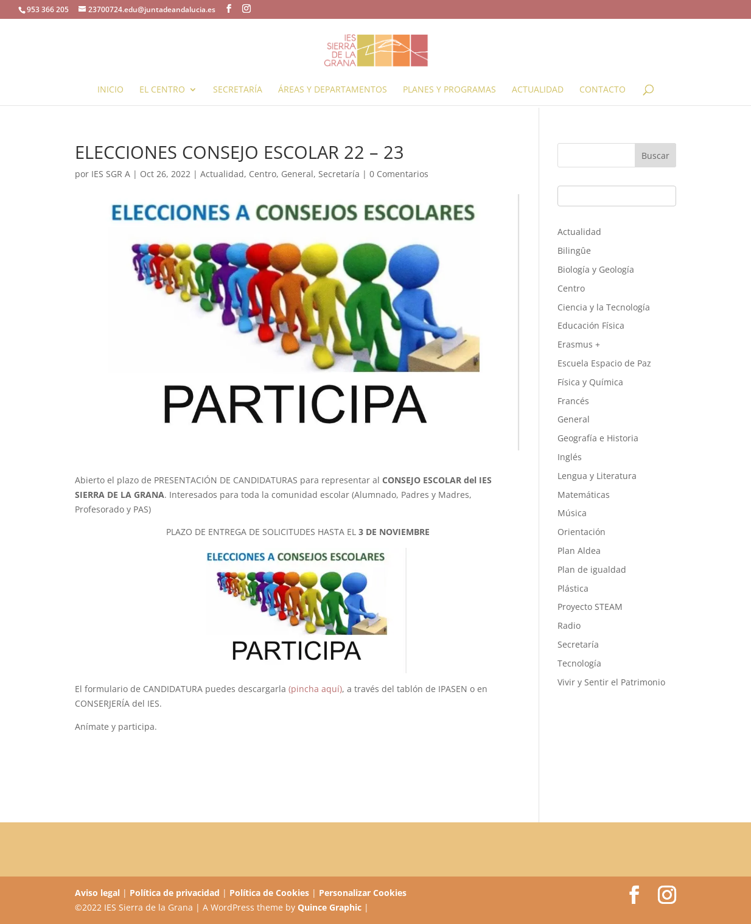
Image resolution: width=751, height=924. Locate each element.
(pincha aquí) (315, 689)
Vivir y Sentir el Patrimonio (611, 682)
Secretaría (237, 90)
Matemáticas (583, 494)
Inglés (569, 457)
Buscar (655, 155)
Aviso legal (97, 892)
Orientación (581, 531)
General (297, 174)
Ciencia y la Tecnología (603, 307)
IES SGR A (110, 174)
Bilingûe (574, 250)
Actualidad (538, 90)
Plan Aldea (579, 550)
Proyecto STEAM (590, 606)
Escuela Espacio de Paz (604, 363)
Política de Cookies (269, 892)
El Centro (162, 90)
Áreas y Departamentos (332, 90)
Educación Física (590, 325)
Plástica (573, 588)
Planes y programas (449, 90)
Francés (573, 401)
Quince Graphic (330, 907)
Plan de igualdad (591, 569)
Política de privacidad (174, 892)
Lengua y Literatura (597, 475)
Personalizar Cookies (363, 892)
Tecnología (579, 663)
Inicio (110, 90)
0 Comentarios (398, 174)
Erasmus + (578, 344)
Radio (569, 625)
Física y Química (590, 382)
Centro (262, 174)
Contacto (602, 90)
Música (572, 513)
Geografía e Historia (597, 438)
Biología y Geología (595, 269)
